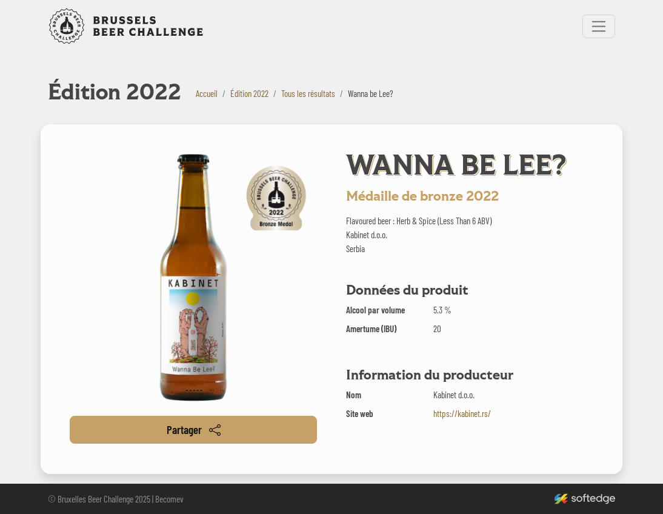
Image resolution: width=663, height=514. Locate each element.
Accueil (207, 93)
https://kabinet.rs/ (462, 413)
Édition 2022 (249, 93)
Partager (194, 429)
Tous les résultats (308, 93)
